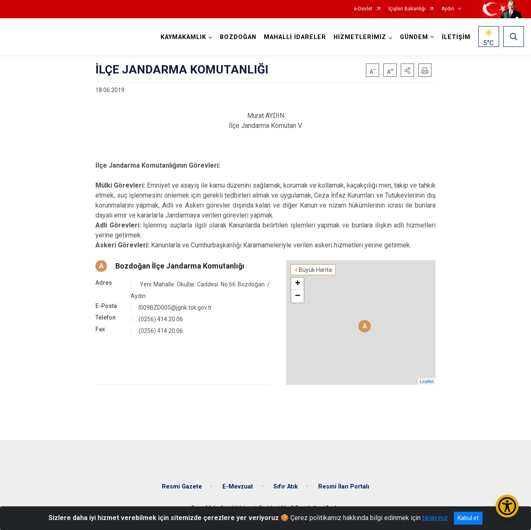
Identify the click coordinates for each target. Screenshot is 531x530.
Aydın (447, 9)
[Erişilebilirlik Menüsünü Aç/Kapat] (507, 506)
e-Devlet (363, 9)
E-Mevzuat (237, 486)
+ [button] (297, 284)
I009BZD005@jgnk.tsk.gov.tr (175, 307)
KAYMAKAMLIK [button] (183, 37)
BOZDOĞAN (238, 37)
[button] (407, 70)
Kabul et (468, 518)
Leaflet (427, 381)
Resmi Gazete (182, 486)
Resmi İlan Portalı (343, 486)
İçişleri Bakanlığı (407, 9)
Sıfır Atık (285, 486)
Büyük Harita (315, 269)
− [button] (297, 296)
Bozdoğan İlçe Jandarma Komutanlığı (179, 265)
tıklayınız (435, 518)
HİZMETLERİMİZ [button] (360, 37)
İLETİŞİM (456, 37)
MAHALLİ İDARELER (295, 37)
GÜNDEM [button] (414, 37)
